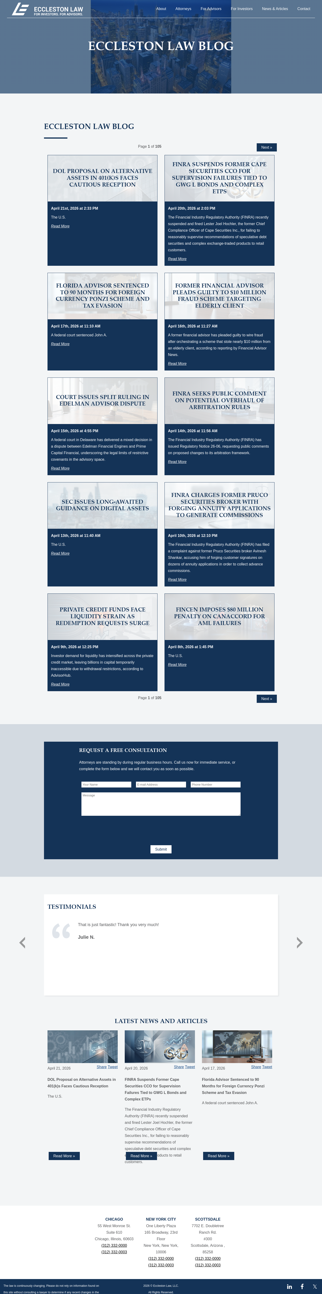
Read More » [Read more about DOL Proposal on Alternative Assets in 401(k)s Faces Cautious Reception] (64, 1156)
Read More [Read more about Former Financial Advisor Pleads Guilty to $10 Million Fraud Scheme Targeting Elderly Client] (177, 364)
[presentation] (117, 829)
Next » (266, 147)
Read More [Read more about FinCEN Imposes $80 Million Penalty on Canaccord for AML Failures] (177, 665)
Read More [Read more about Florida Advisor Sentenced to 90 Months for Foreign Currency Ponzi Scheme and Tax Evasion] (60, 344)
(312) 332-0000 (114, 1245)
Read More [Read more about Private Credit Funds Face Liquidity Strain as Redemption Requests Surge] (60, 684)
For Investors (241, 9)
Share (102, 1067)
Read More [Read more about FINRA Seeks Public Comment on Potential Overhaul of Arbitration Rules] (177, 462)
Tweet (113, 1067)
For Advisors (211, 9)
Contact (303, 9)
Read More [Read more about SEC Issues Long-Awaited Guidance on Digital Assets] (60, 553)
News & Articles (275, 9)
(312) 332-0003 (114, 1252)
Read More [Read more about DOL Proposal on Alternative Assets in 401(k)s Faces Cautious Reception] (60, 226)
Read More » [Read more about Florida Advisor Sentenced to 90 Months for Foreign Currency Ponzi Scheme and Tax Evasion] (219, 1156)
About (161, 9)
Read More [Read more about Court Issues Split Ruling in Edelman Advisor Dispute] (60, 468)
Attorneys (183, 9)
